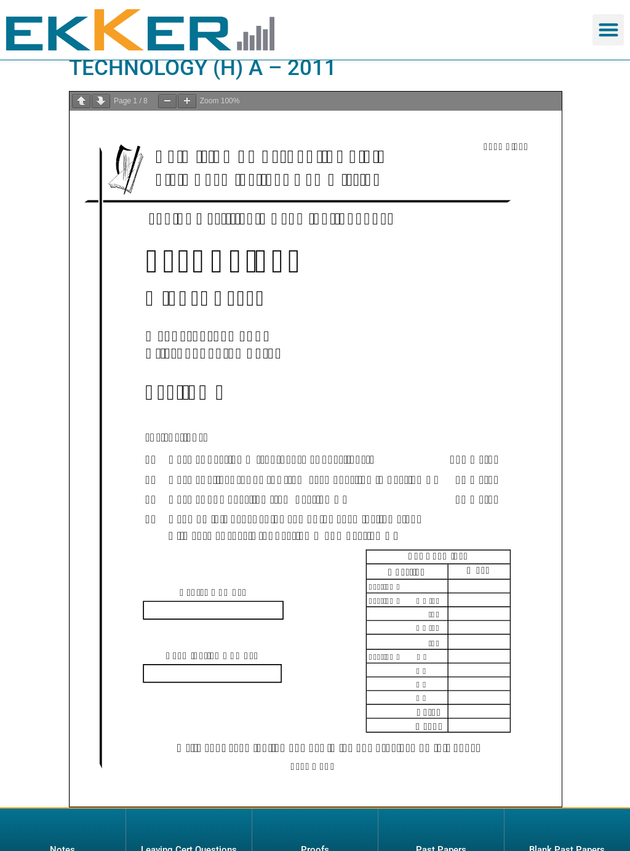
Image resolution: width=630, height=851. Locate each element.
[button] (608, 30)
